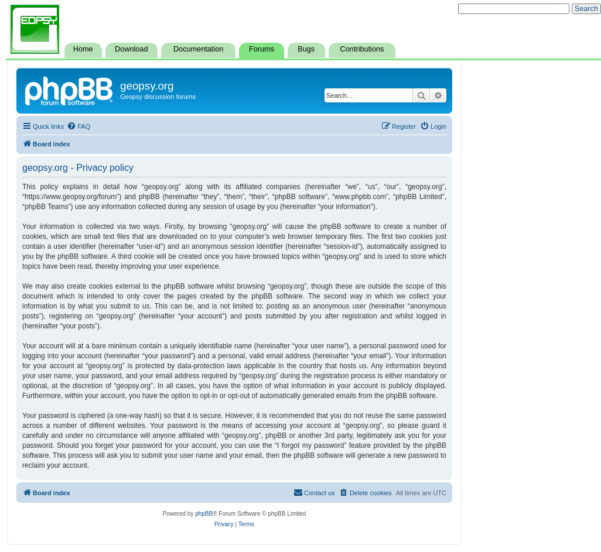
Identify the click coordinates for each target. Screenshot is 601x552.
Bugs (306, 49)
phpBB (204, 513)
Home (83, 49)
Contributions (362, 49)
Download (131, 49)
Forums (261, 49)
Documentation (198, 49)
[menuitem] (78, 126)
